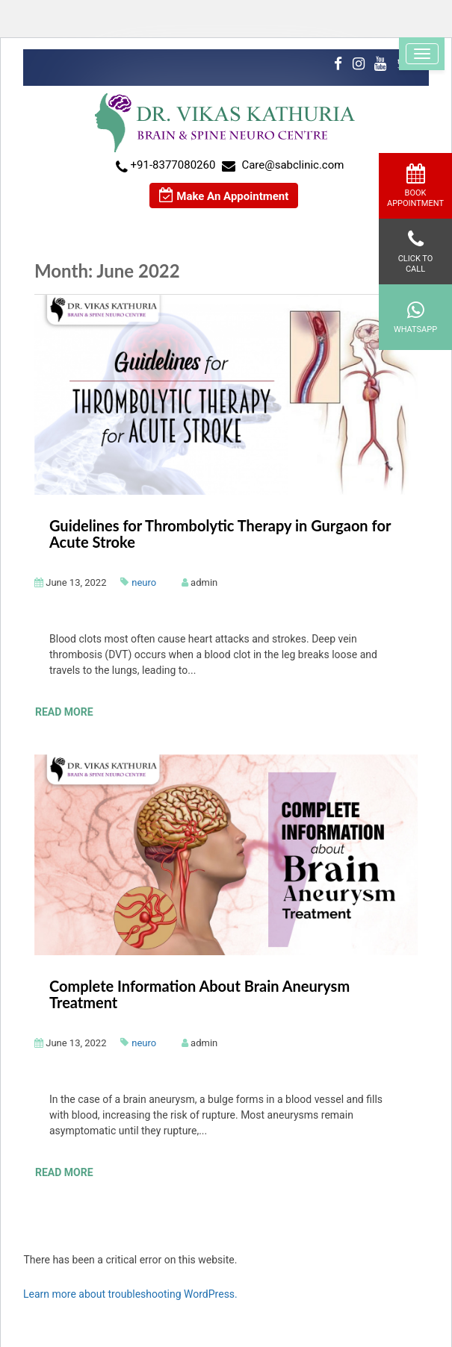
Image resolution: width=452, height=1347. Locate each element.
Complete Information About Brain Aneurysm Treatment (199, 994)
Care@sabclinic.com (292, 165)
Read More (64, 712)
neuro (143, 582)
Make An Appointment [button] (224, 195)
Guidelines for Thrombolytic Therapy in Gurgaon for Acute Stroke (220, 533)
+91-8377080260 (173, 165)
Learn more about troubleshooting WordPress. (130, 1294)
